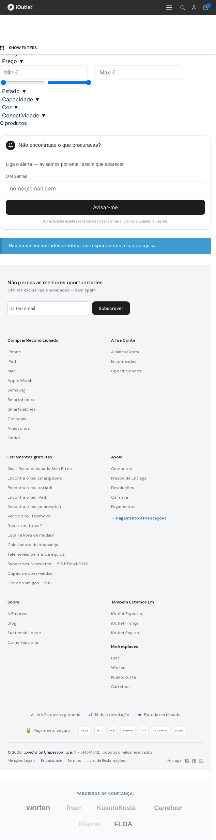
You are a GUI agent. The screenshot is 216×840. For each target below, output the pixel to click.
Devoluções (122, 487)
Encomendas (124, 361)
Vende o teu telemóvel (29, 516)
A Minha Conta (125, 352)
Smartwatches (21, 409)
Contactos (121, 468)
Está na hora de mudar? (30, 535)
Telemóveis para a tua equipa (36, 554)
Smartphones (20, 399)
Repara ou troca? (24, 525)
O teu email (16, 176)
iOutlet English (125, 633)
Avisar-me (105, 207)
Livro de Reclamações (106, 760)
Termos (74, 760)
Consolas (16, 419)
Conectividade (24, 115)
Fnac (115, 658)
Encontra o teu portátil (29, 487)
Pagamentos (123, 506)
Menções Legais (21, 760)
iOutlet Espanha (126, 613)
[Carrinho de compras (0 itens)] (206, 7)
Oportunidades (126, 371)
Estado (14, 91)
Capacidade (21, 99)
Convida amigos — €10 (29, 583)
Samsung (16, 390)
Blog (11, 623)
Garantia (119, 497)
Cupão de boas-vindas (29, 573)
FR (194, 760)
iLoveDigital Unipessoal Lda (47, 752)
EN (201, 760)
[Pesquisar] (182, 7)
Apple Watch (19, 380)
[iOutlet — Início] (20, 7)
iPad (11, 361)
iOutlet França (125, 623)
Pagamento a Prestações (141, 518)
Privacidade (51, 760)
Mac (11, 371)
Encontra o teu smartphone (34, 478)
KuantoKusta (123, 677)
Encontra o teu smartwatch (34, 506)
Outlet (13, 438)
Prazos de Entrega (129, 478)
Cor (10, 107)
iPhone (14, 352)
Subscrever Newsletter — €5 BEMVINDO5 (47, 564)
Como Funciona (22, 642)
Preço (13, 61)
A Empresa (18, 613)
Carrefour (120, 686)
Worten (118, 667)
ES (187, 760)
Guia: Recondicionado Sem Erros (39, 468)
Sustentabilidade (24, 633)
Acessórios (18, 428)
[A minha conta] (194, 7)
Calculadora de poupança (32, 544)
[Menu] (169, 7)
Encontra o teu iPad (26, 497)
